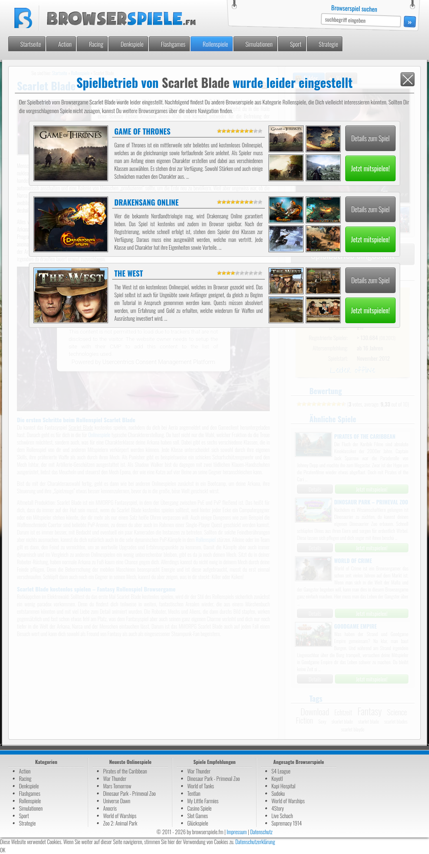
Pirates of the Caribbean (125, 771)
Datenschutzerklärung (255, 841)
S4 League (280, 771)
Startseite (30, 43)
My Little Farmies (203, 800)
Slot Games (197, 815)
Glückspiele (197, 823)
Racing (96, 43)
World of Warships (120, 815)
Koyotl (277, 778)
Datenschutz (261, 832)
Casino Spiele (199, 808)
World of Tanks (200, 786)
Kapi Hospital (283, 786)
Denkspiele (132, 43)
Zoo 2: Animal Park (120, 823)
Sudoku (278, 793)
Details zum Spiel (370, 138)
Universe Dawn (116, 800)
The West (128, 273)
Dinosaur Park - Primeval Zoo (129, 793)
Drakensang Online (146, 202)
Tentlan (193, 793)
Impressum (236, 832)
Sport (296, 43)
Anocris (110, 808)
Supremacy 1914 (286, 823)
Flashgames (173, 43)
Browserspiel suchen (354, 8)
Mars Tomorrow (117, 786)
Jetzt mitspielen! (370, 168)
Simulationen (259, 43)
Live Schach (282, 815)
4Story (277, 808)
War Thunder (114, 778)
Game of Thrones (142, 131)
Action (64, 43)
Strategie (328, 43)
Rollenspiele (215, 43)
